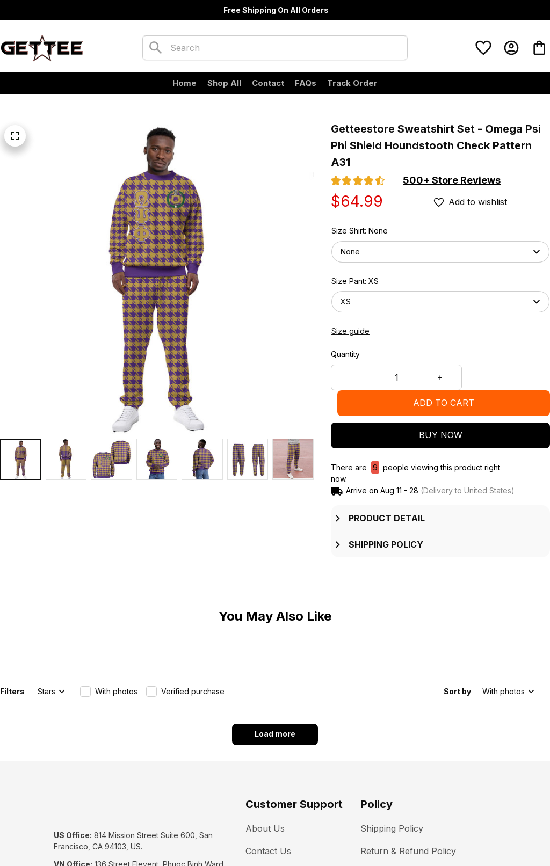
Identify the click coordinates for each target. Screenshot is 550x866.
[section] (452, 180)
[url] (125, 834)
